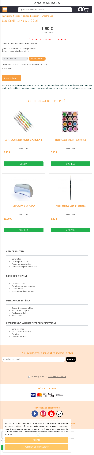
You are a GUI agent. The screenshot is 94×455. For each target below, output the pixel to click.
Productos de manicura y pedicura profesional (31, 325)
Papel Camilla (17, 318)
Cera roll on (16, 261)
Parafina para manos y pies (23, 288)
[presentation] (18, 370)
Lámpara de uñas (19, 339)
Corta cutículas (18, 331)
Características (11, 80)
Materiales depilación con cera (24, 269)
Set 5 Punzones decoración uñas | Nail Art (23, 142)
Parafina (15, 336)
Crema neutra (17, 291)
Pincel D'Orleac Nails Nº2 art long (70, 209)
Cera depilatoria (15, 254)
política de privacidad (57, 379)
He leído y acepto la (48, 379)
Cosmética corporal (16, 278)
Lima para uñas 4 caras (21, 334)
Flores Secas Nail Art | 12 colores (70, 142)
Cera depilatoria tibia (20, 264)
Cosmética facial (18, 286)
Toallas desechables (20, 315)
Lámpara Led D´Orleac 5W (24, 209)
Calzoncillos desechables (22, 310)
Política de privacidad (36, 447)
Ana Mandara (7, 18)
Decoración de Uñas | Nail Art (41, 18)
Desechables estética (18, 303)
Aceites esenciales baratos (23, 293)
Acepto (36, 440)
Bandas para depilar (20, 313)
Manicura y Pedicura (21, 18)
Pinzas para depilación (21, 266)
